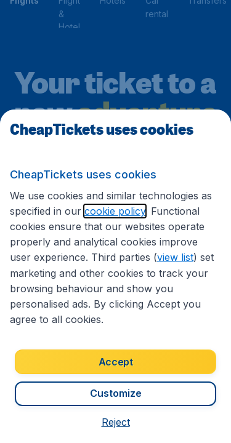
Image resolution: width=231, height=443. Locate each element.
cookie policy (114, 211)
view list (175, 257)
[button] (116, 422)
